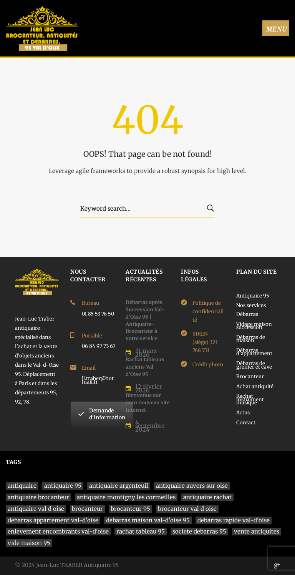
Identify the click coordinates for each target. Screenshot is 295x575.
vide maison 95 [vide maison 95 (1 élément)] (29, 543)
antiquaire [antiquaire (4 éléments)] (22, 485)
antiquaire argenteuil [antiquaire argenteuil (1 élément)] (118, 485)
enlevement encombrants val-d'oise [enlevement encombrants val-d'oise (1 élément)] (58, 531)
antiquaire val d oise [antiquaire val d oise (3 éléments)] (36, 508)
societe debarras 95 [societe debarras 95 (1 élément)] (199, 531)
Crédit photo (207, 364)
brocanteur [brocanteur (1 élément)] (87, 508)
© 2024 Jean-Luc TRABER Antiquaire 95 (67, 565)
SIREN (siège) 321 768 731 (205, 342)
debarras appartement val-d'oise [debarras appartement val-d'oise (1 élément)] (53, 520)
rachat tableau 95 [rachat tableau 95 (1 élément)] (140, 531)
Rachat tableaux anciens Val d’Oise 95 (145, 366)
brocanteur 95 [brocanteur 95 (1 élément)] (130, 508)
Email (89, 368)
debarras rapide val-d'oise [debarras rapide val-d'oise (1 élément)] (233, 520)
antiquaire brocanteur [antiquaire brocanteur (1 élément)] (38, 497)
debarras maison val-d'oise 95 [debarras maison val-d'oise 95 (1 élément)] (148, 520)
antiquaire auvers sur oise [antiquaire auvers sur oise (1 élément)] (192, 485)
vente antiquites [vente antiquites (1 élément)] (256, 531)
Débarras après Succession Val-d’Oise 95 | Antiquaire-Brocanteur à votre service (145, 320)
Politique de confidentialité (208, 311)
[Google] (276, 565)
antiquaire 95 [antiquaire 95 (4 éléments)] (62, 485)
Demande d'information (101, 414)
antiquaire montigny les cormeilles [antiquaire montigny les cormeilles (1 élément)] (126, 497)
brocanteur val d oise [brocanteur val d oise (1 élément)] (187, 508)
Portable (92, 335)
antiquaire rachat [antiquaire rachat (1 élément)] (207, 497)
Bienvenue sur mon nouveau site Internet (147, 402)
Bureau (90, 303)
